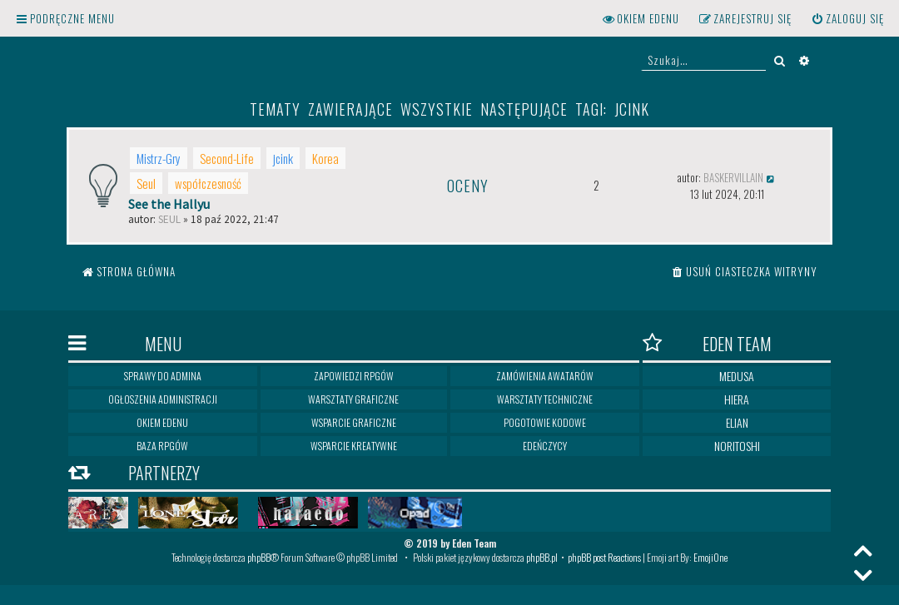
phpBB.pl (542, 557)
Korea (325, 158)
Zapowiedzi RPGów (354, 376)
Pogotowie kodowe (545, 422)
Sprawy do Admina (162, 376)
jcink (283, 158)
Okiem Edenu (162, 422)
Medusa (736, 375)
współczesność (208, 183)
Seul (146, 183)
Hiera (736, 399)
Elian (737, 422)
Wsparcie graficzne (353, 422)
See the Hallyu (169, 204)
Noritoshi (737, 445)
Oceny (468, 185)
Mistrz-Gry (159, 158)
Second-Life (227, 158)
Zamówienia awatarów (545, 376)
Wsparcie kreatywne (353, 446)
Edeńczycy (545, 446)
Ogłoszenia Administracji (162, 399)
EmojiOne (710, 557)
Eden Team (707, 343)
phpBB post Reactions (604, 557)
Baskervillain (733, 177)
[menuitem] (847, 19)
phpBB (259, 557)
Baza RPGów (162, 446)
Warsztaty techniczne (545, 399)
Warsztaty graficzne (353, 399)
